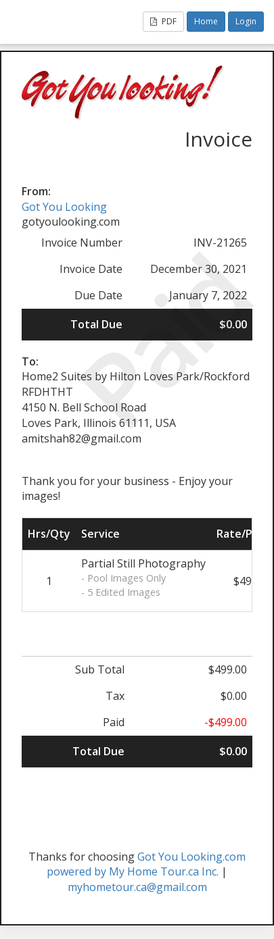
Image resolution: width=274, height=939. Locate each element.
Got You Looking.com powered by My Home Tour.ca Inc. (146, 864)
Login (245, 21)
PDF (163, 21)
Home (206, 21)
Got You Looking (64, 206)
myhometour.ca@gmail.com (137, 887)
